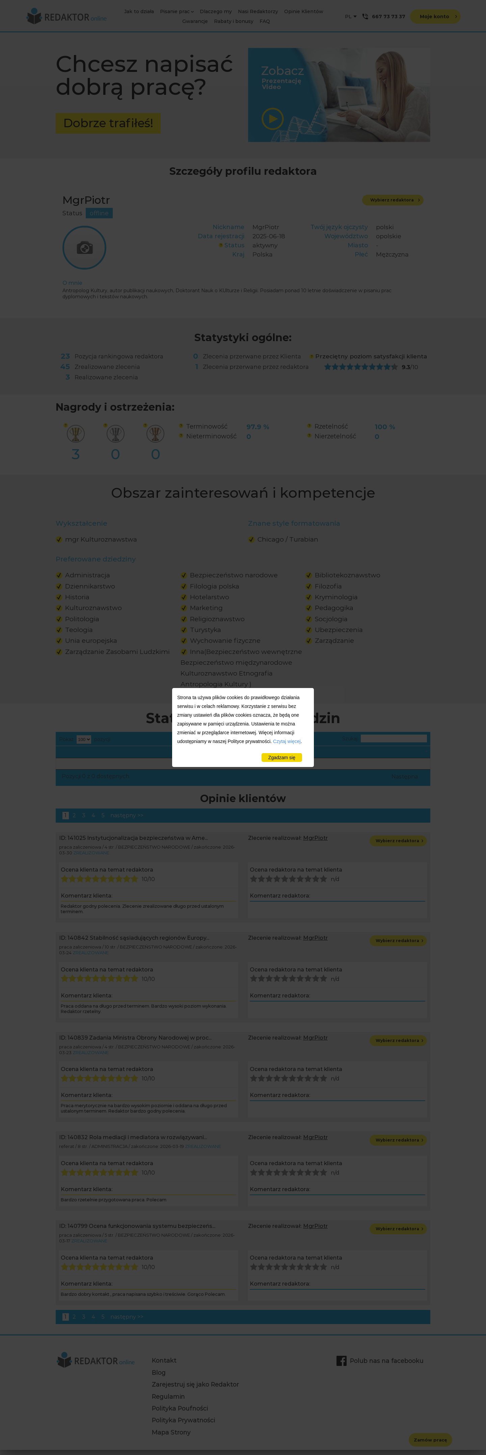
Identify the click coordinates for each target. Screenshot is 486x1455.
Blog (159, 1377)
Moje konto (438, 16)
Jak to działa (139, 11)
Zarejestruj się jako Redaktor (195, 1389)
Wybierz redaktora (395, 200)
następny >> (126, 820)
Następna (405, 781)
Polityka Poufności (180, 1413)
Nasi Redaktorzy (258, 11)
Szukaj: (384, 739)
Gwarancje (195, 21)
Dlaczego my (216, 11)
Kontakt (164, 1365)
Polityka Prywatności (183, 1425)
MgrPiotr (315, 843)
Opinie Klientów (303, 11)
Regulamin (168, 1401)
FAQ (265, 21)
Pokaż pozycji (84, 739)
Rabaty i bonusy (233, 21)
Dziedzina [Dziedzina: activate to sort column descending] (75, 754)
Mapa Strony (171, 1437)
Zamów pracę (430, 1440)
